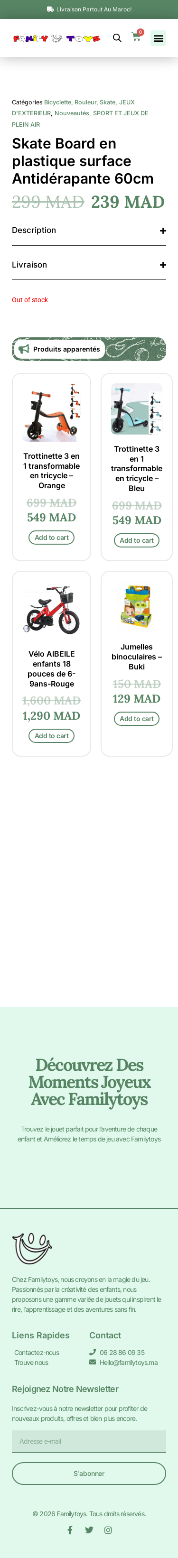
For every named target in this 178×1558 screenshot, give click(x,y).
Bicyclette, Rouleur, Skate (79, 329)
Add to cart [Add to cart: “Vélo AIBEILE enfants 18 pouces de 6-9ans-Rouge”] (52, 962)
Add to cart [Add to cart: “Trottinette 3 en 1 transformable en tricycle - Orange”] (52, 764)
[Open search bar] (117, 38)
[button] (158, 38)
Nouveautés (72, 339)
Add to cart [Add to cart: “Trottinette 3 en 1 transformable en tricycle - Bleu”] (137, 767)
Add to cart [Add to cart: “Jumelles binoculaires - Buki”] (137, 945)
